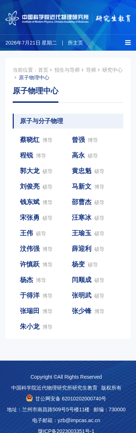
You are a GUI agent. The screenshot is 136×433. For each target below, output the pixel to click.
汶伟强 (36, 248)
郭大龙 (36, 171)
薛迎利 (88, 248)
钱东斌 (36, 202)
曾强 (85, 139)
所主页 (75, 43)
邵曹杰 (88, 202)
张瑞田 (36, 311)
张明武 (88, 295)
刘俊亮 (36, 186)
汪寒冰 (88, 217)
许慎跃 (36, 264)
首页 (43, 70)
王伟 (33, 233)
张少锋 (88, 311)
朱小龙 (36, 326)
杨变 (85, 264)
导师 (91, 70)
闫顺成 (88, 279)
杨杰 (33, 279)
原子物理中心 (34, 77)
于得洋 (36, 295)
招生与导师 (67, 70)
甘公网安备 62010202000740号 (71, 399)
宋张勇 (36, 217)
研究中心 (112, 70)
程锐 (33, 155)
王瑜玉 (88, 233)
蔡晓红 (36, 139)
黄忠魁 (88, 171)
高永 (85, 155)
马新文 (88, 186)
